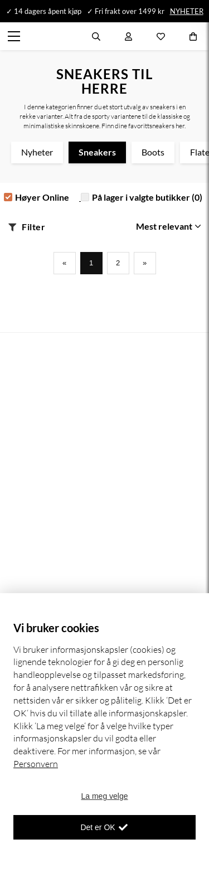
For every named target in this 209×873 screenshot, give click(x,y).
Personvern (35, 763)
